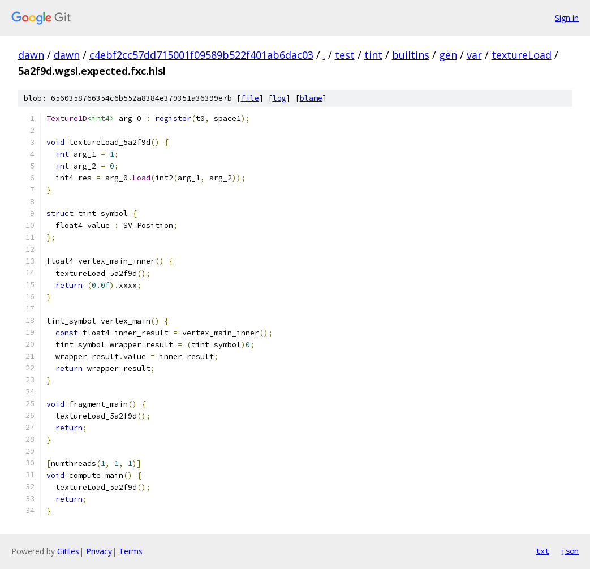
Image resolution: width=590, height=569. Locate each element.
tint (373, 55)
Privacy (99, 551)
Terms (131, 551)
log (279, 98)
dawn (31, 55)
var (474, 55)
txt (542, 551)
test (345, 55)
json (570, 551)
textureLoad (522, 55)
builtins (410, 55)
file (250, 98)
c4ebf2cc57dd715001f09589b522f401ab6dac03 (201, 55)
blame (311, 98)
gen (448, 55)
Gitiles (68, 551)
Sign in (567, 17)
